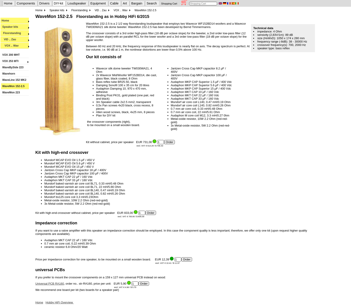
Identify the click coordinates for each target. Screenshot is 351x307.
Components (26, 3)
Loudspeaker (76, 3)
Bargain (136, 3)
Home (8, 3)
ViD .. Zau (15, 39)
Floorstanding (15, 33)
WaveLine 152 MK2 (14, 80)
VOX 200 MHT (11, 54)
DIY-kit (58, 3)
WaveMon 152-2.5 (13, 86)
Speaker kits (15, 26)
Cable (114, 3)
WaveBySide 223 (13, 67)
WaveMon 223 (11, 92)
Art (125, 3)
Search (152, 3)
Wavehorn (8, 73)
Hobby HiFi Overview (60, 302)
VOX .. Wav (15, 45)
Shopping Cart (169, 3)
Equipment (98, 3)
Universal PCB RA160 (49, 283)
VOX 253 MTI (15, 61)
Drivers (44, 3)
